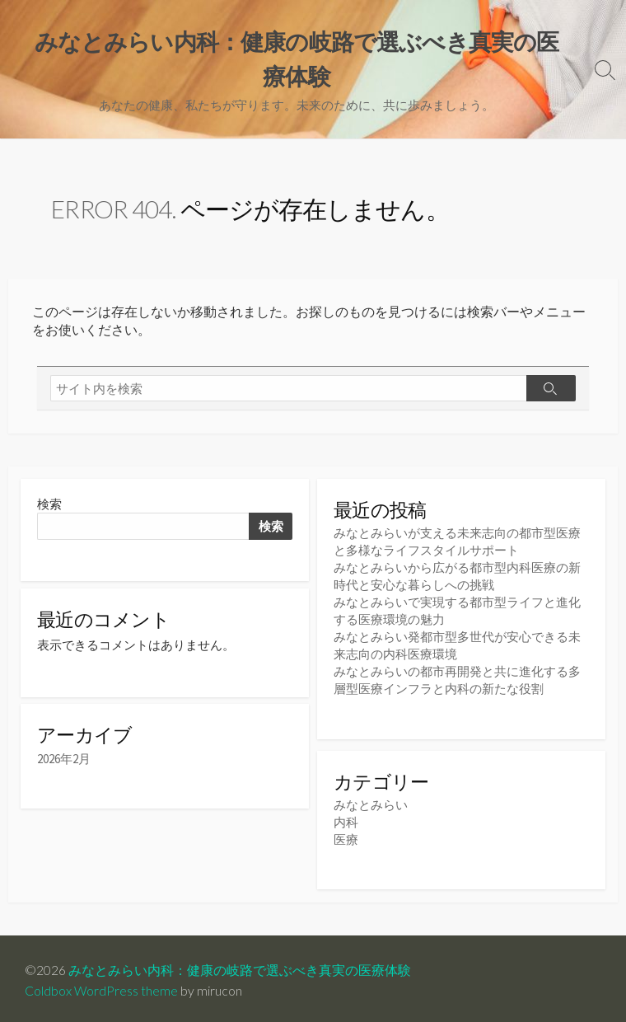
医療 (346, 836)
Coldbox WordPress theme (101, 986)
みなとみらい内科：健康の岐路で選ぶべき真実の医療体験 (239, 966)
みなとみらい (371, 801)
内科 (346, 819)
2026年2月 (64, 761)
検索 (49, 504)
